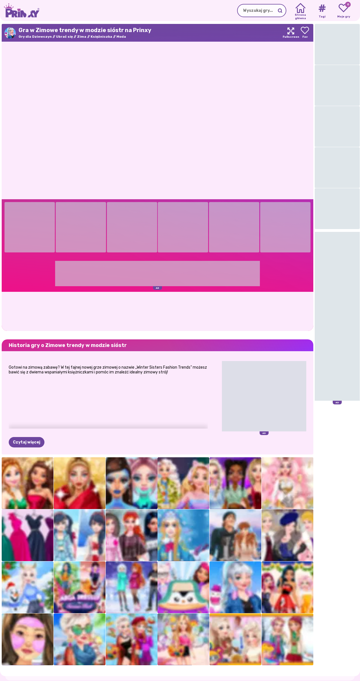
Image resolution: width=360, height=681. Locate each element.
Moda (121, 37)
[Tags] (321, 10)
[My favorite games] (343, 10)
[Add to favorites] (305, 33)
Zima (81, 37)
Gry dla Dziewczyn (35, 37)
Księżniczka (101, 37)
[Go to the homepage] (19, 10)
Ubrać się (64, 37)
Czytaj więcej (26, 442)
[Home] (300, 10)
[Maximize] (291, 33)
